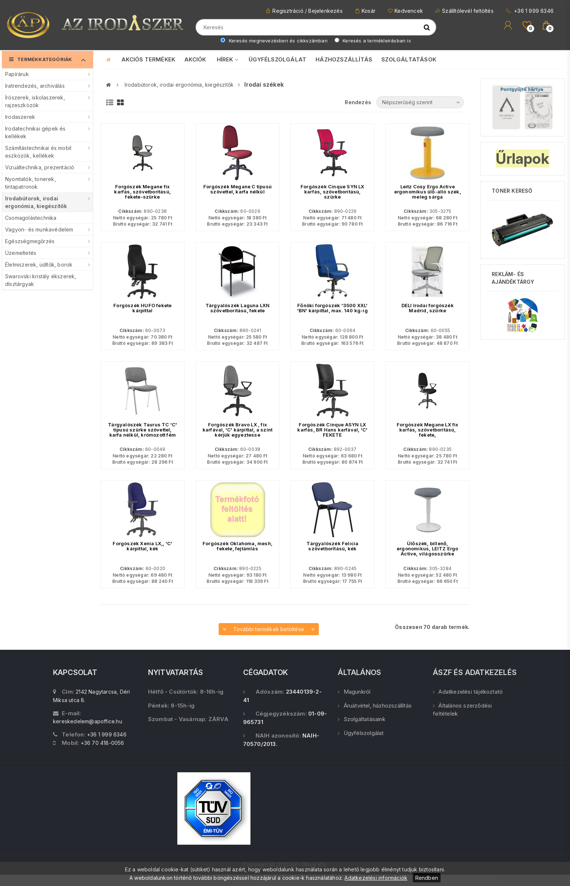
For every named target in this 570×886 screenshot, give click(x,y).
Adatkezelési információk (375, 878)
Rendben (426, 878)
